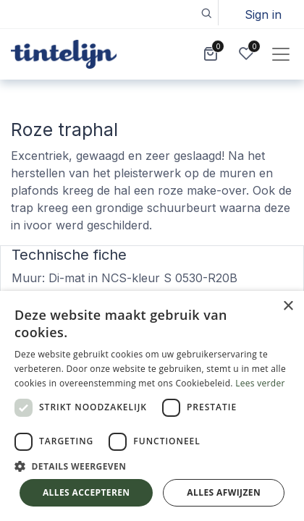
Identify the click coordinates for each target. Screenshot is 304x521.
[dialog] (152, 406)
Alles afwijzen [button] (224, 492)
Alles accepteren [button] (86, 492)
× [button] (287, 306)
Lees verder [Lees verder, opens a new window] (260, 383)
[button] (206, 12)
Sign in (263, 14)
